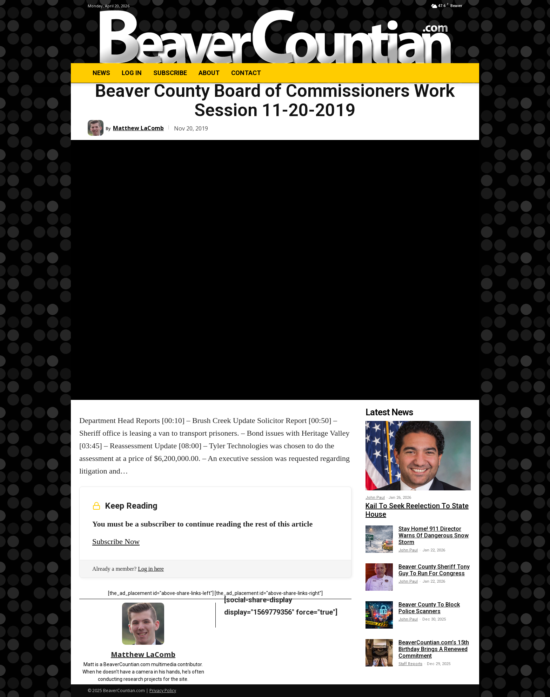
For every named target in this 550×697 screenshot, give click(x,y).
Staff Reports (410, 664)
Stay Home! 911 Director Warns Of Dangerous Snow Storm (433, 535)
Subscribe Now (116, 541)
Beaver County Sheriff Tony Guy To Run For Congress (434, 570)
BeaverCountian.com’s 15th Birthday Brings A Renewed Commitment (433, 649)
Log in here (151, 569)
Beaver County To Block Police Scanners (429, 608)
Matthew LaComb (138, 128)
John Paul (375, 497)
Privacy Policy (162, 690)
